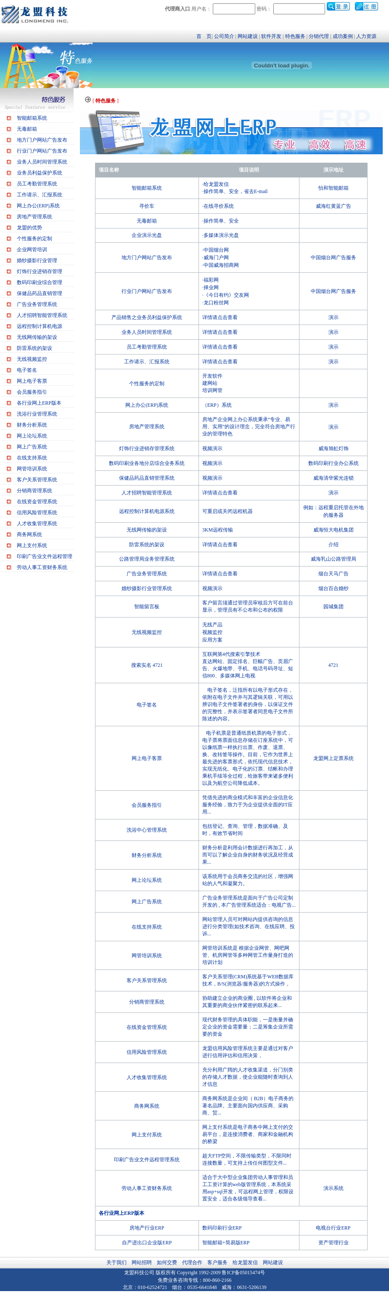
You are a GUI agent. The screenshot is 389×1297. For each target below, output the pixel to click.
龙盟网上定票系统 (333, 758)
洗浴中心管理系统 (147, 830)
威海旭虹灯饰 (333, 448)
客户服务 (217, 1262)
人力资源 (366, 36)
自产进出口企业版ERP (147, 1243)
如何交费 (167, 1262)
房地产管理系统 (34, 217)
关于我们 (116, 1262)
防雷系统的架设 (34, 348)
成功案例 (343, 36)
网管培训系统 (32, 469)
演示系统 (333, 1188)
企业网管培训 (32, 249)
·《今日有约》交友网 (225, 295)
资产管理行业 (333, 1243)
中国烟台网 (216, 250)
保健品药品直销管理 (39, 293)
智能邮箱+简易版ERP (226, 1243)
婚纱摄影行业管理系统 (147, 588)
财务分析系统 (32, 425)
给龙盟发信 (245, 1262)
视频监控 (212, 632)
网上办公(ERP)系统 (38, 206)
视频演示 (212, 448)
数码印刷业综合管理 (39, 282)
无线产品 (212, 625)
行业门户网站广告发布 (42, 151)
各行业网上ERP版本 (39, 403)
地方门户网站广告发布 (42, 140)
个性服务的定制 (34, 239)
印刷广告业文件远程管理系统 (147, 1160)
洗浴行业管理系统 (37, 414)
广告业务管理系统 (37, 304)
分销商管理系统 (34, 491)
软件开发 (271, 36)
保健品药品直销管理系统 (147, 478)
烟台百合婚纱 (333, 588)
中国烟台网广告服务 (333, 257)
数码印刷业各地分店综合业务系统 (147, 463)
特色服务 (295, 36)
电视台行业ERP (333, 1228)
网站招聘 (142, 1262)
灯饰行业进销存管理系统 (147, 448)
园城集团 (333, 607)
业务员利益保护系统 (39, 173)
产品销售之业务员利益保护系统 (146, 317)
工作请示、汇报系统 (39, 195)
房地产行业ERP (147, 1228)
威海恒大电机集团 (333, 530)
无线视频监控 (32, 359)
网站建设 (248, 36)
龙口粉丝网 (216, 303)
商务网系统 (29, 534)
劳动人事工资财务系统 (42, 567)
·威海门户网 (215, 257)
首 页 (204, 36)
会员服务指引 (32, 392)
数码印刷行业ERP (222, 1228)
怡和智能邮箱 (333, 188)
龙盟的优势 (29, 228)
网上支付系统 (32, 545)
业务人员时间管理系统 (42, 162)
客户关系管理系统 (37, 480)
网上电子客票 (32, 381)
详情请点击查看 (220, 317)
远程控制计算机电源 (39, 326)
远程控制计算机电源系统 (147, 511)
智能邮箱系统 (32, 118)
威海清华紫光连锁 (333, 478)
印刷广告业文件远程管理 (44, 556)
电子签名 (27, 370)
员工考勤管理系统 (37, 184)
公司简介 (224, 36)
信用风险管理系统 (37, 513)
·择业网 (210, 287)
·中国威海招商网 (220, 265)
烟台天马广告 (333, 574)
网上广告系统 (32, 447)
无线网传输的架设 (37, 337)
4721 (158, 665)
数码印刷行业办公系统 (333, 463)
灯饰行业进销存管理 (39, 271)
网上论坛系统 (32, 436)
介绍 (333, 545)
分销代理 (319, 36)
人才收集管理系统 (37, 523)
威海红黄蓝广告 (333, 206)
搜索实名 (141, 665)
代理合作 (192, 1262)
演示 (333, 317)
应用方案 (212, 640)
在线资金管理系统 (37, 502)
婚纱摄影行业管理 (37, 260)
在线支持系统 (32, 458)
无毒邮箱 (27, 129)
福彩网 (211, 280)
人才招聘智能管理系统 (42, 315)
